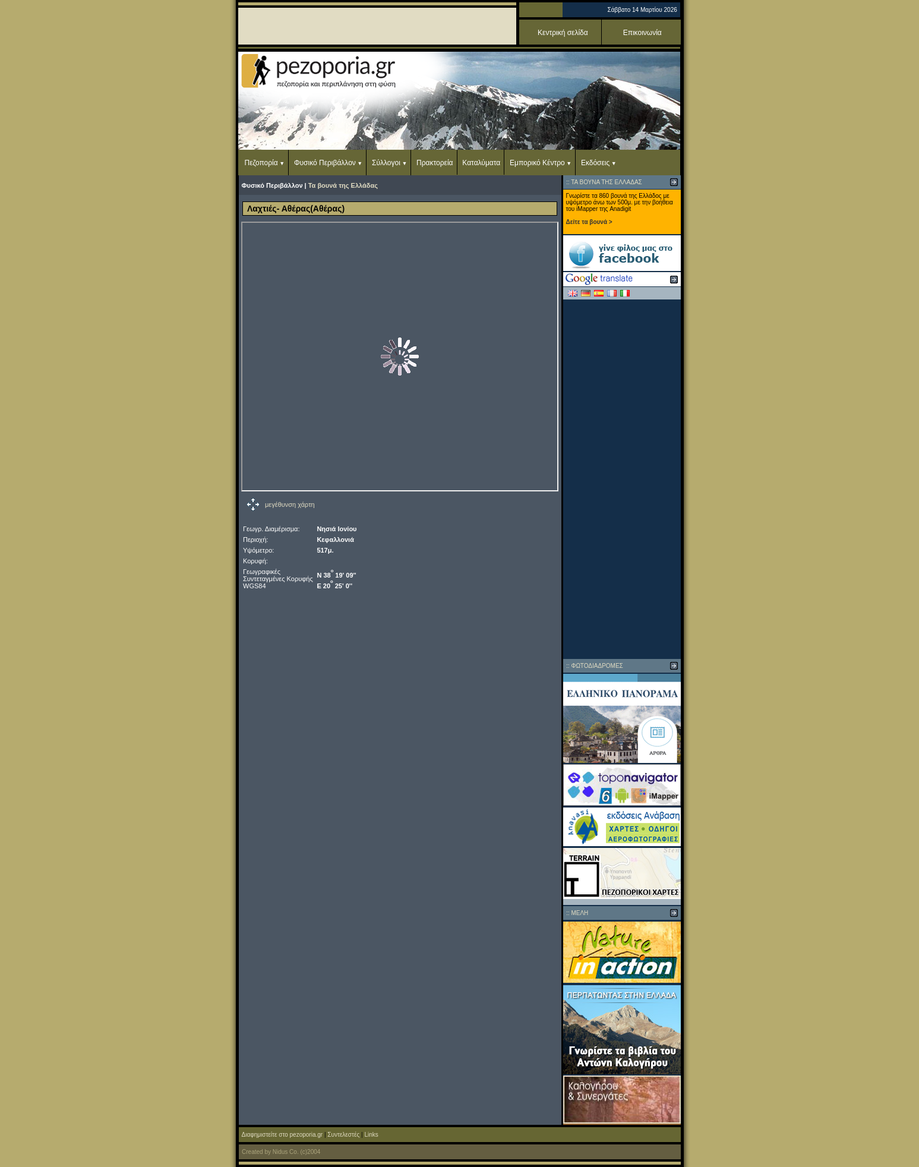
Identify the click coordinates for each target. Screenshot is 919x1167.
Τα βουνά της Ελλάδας (343, 185)
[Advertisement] (621, 479)
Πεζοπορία (261, 163)
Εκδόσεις (595, 163)
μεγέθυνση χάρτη (290, 504)
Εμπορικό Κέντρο (537, 163)
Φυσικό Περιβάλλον (325, 163)
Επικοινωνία (642, 33)
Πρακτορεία (434, 163)
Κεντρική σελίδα (563, 33)
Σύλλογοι (386, 163)
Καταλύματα (481, 163)
